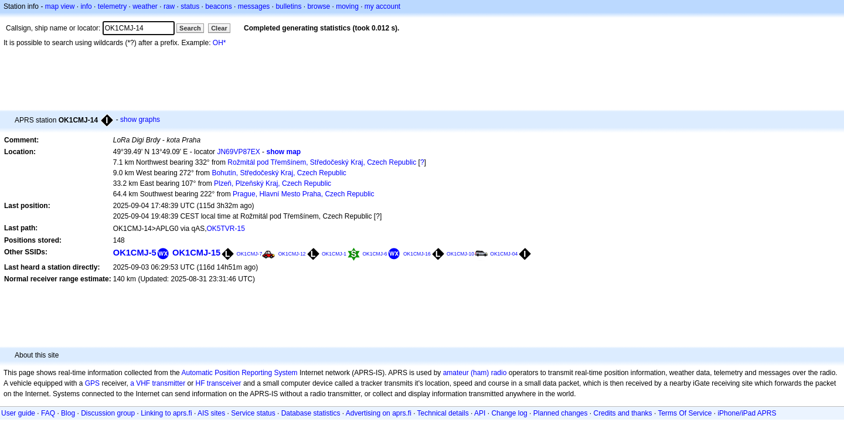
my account (382, 6)
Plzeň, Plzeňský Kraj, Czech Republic (272, 183)
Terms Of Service (685, 413)
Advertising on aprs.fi (378, 413)
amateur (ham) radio (475, 373)
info (85, 6)
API (479, 413)
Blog (68, 413)
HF (200, 383)
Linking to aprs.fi (166, 413)
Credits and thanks (623, 413)
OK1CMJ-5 (134, 252)
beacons (218, 6)
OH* (219, 43)
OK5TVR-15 (226, 228)
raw (169, 6)
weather (145, 6)
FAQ (48, 413)
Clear (219, 28)
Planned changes (560, 413)
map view (60, 6)
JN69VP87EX (238, 152)
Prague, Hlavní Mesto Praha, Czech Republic (303, 194)
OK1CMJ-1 (334, 254)
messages (254, 6)
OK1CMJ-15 (196, 252)
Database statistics (311, 413)
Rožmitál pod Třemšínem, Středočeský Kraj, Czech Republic (321, 162)
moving (347, 6)
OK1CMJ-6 (374, 254)
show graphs (140, 119)
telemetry (112, 6)
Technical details (443, 413)
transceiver (224, 383)
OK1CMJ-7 (250, 254)
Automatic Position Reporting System (239, 373)
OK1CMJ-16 (417, 254)
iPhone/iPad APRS (746, 413)
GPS (92, 383)
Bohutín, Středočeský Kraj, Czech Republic (279, 173)
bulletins (288, 6)
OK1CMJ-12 (292, 254)
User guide (18, 413)
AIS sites (211, 413)
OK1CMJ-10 (460, 254)
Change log (509, 413)
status (190, 6)
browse (318, 6)
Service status (253, 413)
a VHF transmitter (157, 383)
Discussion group (108, 413)
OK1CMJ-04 (504, 254)
